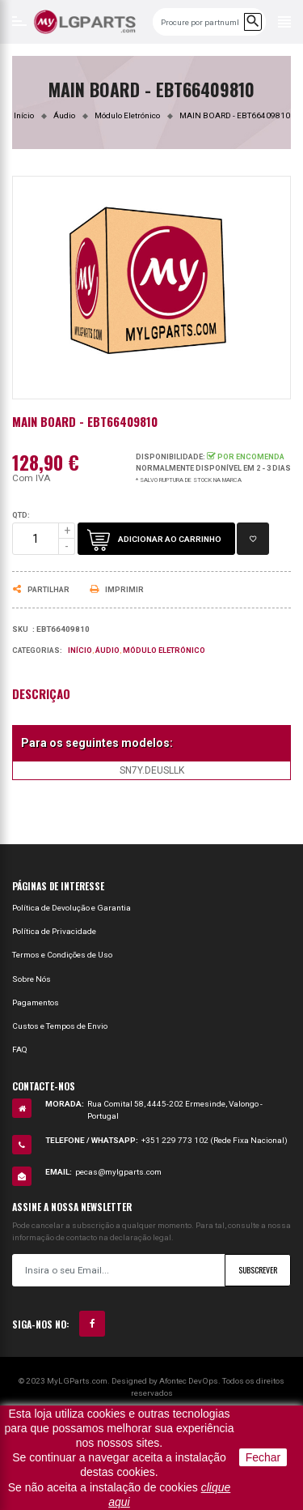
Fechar (263, 1457)
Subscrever (257, 1270)
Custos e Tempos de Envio (59, 1026)
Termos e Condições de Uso (62, 954)
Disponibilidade (169, 457)
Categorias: (37, 650)
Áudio (107, 650)
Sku (20, 629)
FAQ (19, 1049)
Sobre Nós (31, 979)
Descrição (41, 694)
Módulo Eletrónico (164, 650)
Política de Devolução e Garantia (71, 907)
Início (80, 650)
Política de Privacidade (54, 931)
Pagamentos (35, 1002)
